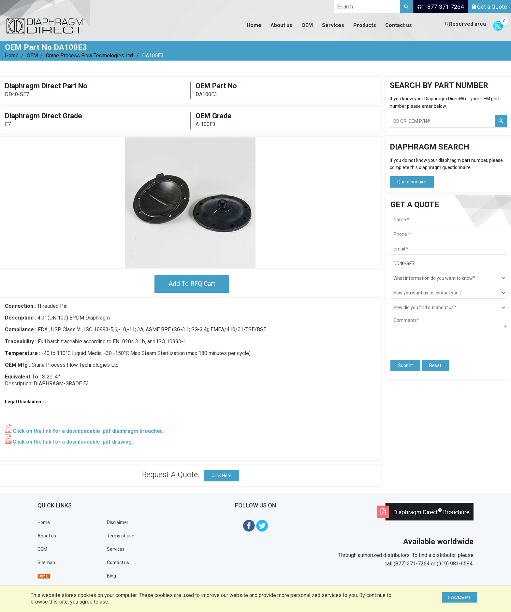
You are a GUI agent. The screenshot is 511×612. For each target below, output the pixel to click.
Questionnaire (411, 181)
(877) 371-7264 (412, 564)
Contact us (118, 562)
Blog (111, 576)
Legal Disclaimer (26, 402)
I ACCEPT (460, 597)
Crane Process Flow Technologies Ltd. (90, 55)
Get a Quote (489, 6)
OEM (32, 55)
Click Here (222, 475)
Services (115, 549)
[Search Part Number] (501, 121)
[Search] (406, 6)
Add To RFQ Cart (192, 284)
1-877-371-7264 (440, 6)
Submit (405, 365)
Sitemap (46, 562)
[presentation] (428, 341)
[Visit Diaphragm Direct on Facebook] (249, 525)
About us (46, 536)
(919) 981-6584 (455, 564)
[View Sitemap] (43, 576)
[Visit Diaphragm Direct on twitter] (262, 525)
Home (12, 55)
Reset (435, 365)
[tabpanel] (190, 202)
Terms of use (120, 536)
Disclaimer (117, 522)
